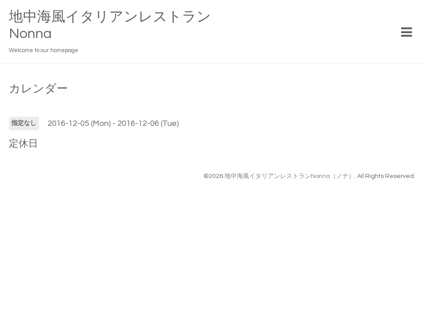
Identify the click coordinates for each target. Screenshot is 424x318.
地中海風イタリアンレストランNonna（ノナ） (289, 176)
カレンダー (38, 89)
